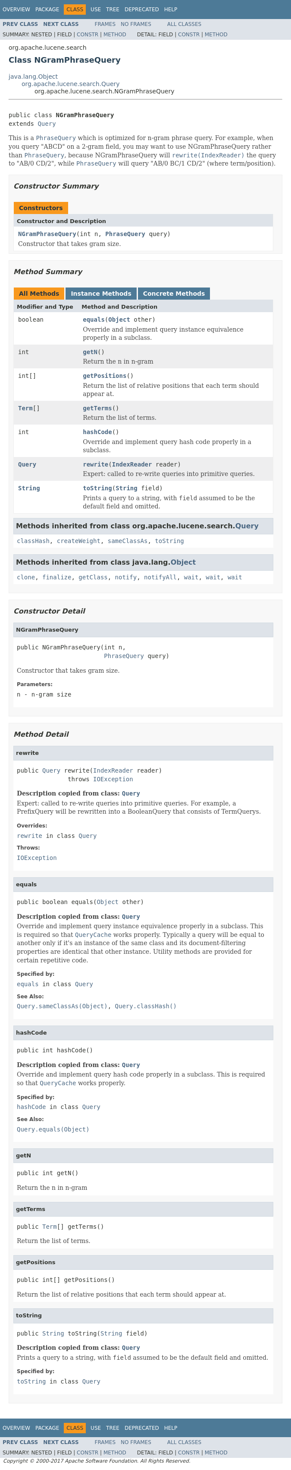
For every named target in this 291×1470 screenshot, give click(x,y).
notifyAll (160, 577)
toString (97, 488)
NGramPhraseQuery (47, 233)
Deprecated (142, 9)
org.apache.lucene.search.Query (71, 83)
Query (47, 123)
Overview (16, 9)
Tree (112, 9)
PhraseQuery (125, 233)
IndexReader (132, 464)
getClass (92, 577)
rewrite (95, 464)
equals (94, 319)
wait (191, 577)
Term (25, 408)
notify (126, 577)
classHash (33, 540)
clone (26, 577)
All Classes (184, 24)
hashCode (97, 431)
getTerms (97, 408)
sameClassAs (128, 540)
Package (47, 9)
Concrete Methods (174, 293)
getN (90, 351)
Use (96, 9)
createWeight (78, 540)
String (29, 488)
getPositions (104, 375)
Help (171, 9)
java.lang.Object (33, 76)
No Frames (136, 24)
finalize (56, 577)
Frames (105, 24)
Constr (87, 35)
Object (119, 319)
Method (114, 35)
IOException (113, 779)
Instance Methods (101, 293)
